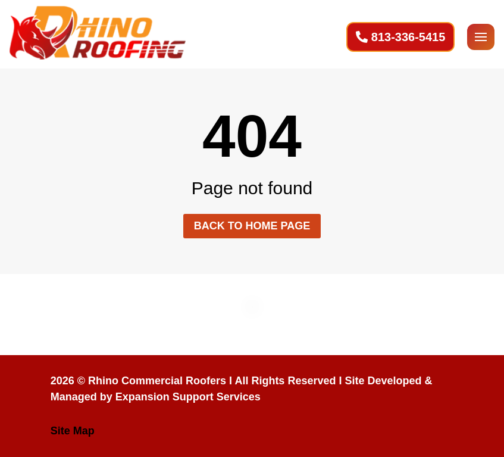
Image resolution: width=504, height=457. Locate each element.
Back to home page (252, 226)
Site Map (73, 431)
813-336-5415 (408, 36)
